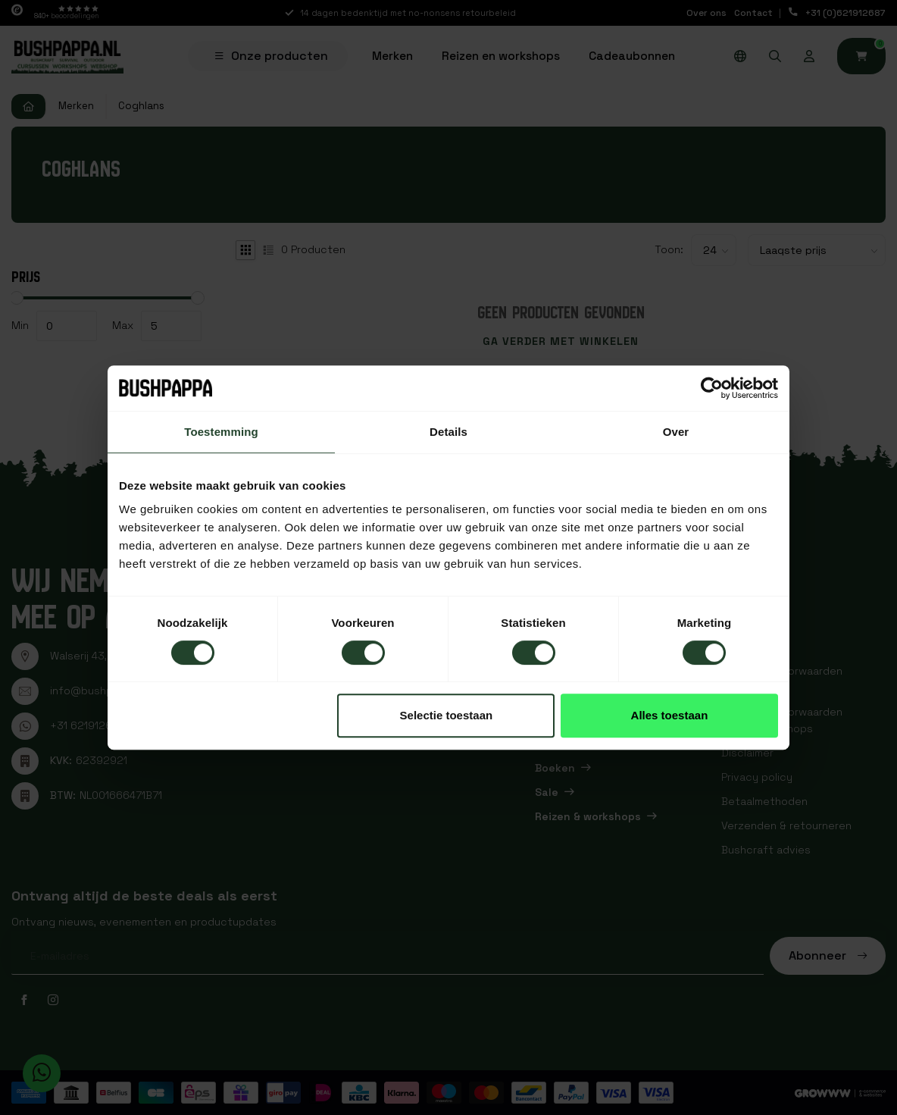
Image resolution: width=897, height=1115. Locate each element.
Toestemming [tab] (221, 431)
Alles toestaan (669, 715)
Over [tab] (676, 431)
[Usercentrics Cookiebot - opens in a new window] (711, 388)
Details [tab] (448, 431)
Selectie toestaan (446, 715)
